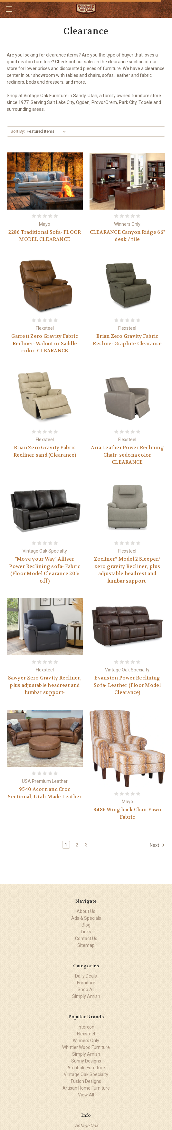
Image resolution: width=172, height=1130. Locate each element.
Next (157, 845)
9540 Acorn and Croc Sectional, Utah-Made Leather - (44, 796)
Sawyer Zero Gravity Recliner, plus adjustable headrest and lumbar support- (44, 685)
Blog (86, 925)
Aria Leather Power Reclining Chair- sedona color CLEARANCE (127, 454)
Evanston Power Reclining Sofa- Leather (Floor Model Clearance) (127, 685)
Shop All (86, 989)
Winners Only (86, 1040)
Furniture (86, 982)
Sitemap (86, 945)
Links (86, 931)
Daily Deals (86, 976)
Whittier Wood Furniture (86, 1047)
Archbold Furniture (86, 1067)
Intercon (86, 1027)
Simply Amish (86, 996)
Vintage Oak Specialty (86, 1074)
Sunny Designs (86, 1060)
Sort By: (18, 131)
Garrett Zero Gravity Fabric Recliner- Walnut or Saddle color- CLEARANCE (44, 343)
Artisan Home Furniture (86, 1088)
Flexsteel (86, 1033)
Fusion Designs (86, 1081)
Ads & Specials (86, 918)
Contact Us (86, 938)
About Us (86, 911)
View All (86, 1094)
